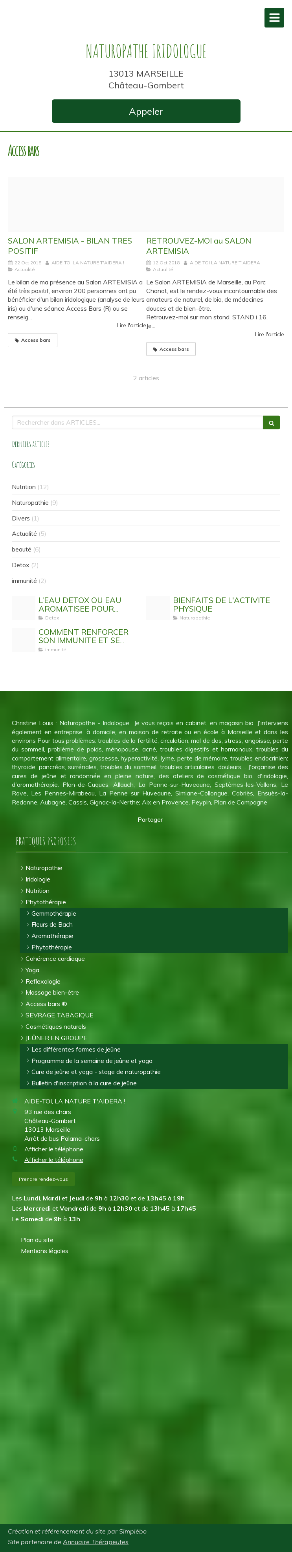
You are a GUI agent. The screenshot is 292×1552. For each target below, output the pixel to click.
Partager (150, 819)
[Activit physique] (158, 608)
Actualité (24, 533)
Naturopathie (30, 502)
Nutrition (24, 487)
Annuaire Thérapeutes (96, 1542)
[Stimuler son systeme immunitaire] (23, 640)
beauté (21, 549)
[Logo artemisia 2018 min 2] (215, 204)
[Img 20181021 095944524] (77, 204)
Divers (21, 518)
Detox (20, 565)
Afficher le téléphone (53, 1149)
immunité (24, 581)
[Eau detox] (23, 608)
